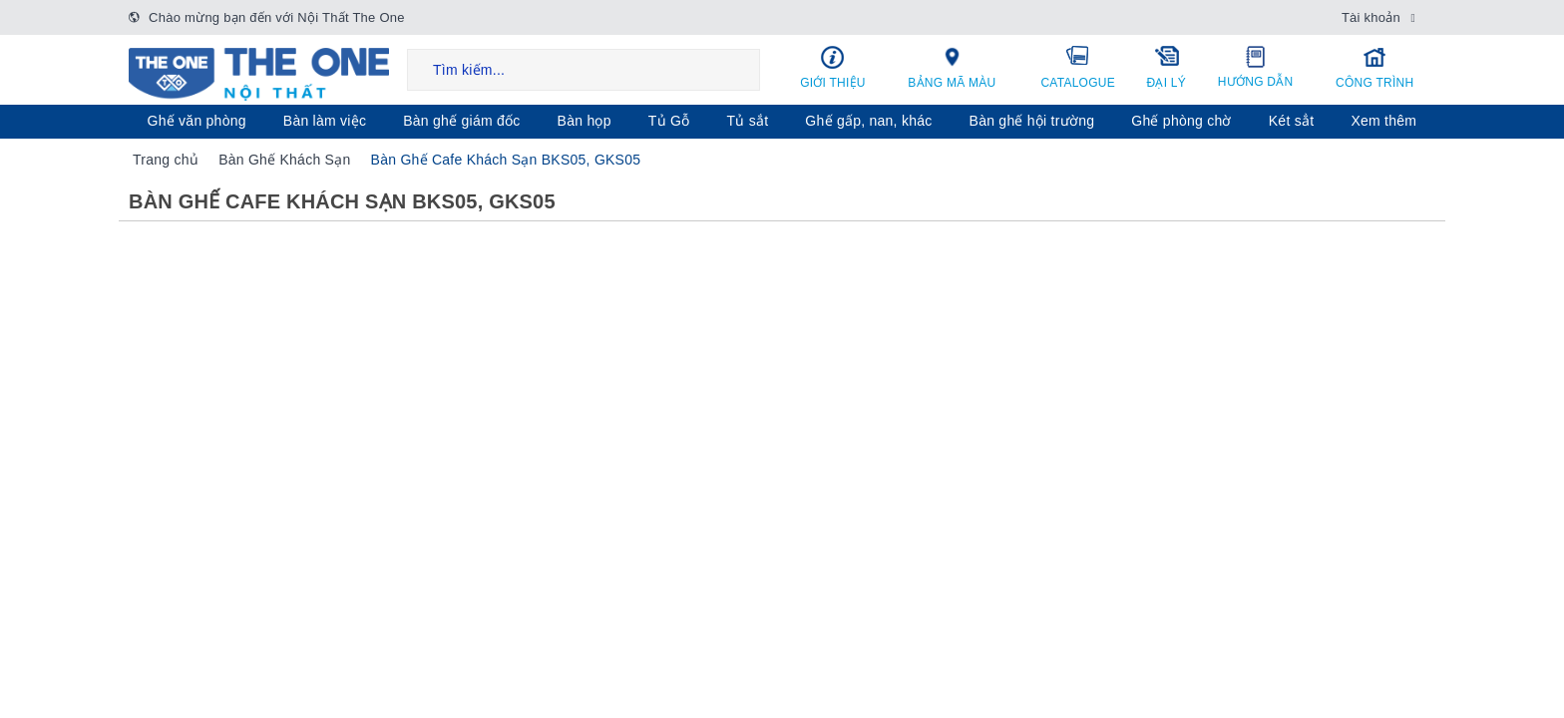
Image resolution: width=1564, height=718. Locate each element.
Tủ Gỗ (669, 121)
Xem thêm (1383, 121)
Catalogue (1078, 67)
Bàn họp (584, 121)
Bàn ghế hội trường (1032, 121)
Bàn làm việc (324, 121)
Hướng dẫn (1255, 67)
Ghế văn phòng (197, 121)
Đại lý (1166, 67)
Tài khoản (1371, 17)
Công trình (1374, 67)
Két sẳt (1292, 121)
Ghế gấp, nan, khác (868, 121)
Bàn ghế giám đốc (461, 121)
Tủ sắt (747, 121)
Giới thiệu (833, 67)
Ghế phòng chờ (1181, 121)
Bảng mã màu (952, 67)
